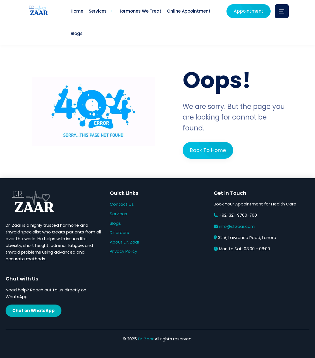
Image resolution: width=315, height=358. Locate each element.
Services (98, 11)
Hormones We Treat (139, 11)
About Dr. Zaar (124, 242)
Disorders (119, 232)
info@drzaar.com (237, 226)
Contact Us (122, 204)
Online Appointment (189, 11)
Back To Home (208, 150)
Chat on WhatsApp (33, 310)
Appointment (248, 11)
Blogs (77, 33)
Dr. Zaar (146, 339)
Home (77, 11)
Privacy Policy (123, 251)
